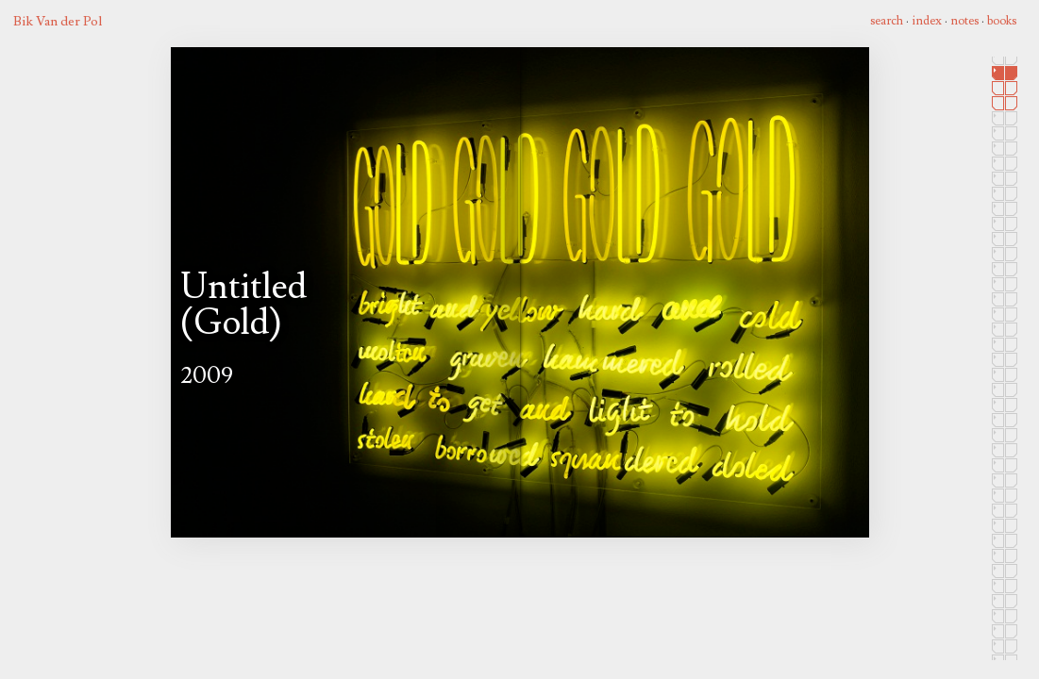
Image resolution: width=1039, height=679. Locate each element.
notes (964, 20)
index (927, 20)
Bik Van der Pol (57, 21)
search (886, 20)
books (1001, 20)
